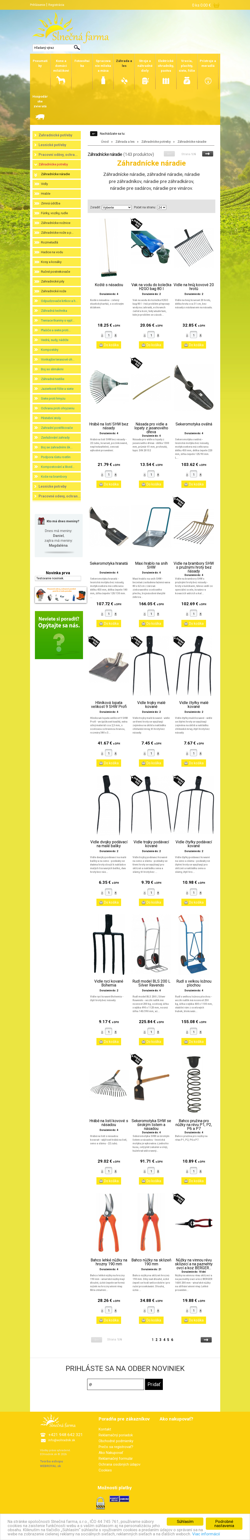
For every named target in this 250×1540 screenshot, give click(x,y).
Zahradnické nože (53, 291)
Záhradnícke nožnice (55, 223)
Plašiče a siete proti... (56, 330)
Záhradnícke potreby (53, 164)
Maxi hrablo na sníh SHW (151, 565)
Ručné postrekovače (55, 271)
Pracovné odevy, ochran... (60, 496)
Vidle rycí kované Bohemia (108, 983)
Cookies (105, 1470)
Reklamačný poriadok (116, 1435)
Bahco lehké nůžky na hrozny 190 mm (109, 1262)
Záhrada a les (125, 141)
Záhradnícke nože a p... (57, 232)
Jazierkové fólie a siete (57, 389)
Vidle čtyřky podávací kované (194, 844)
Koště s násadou (109, 285)
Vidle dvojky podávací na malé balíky (108, 844)
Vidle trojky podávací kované (151, 844)
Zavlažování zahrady (55, 437)
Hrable (45, 193)
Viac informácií (206, 1533)
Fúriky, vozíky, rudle (54, 213)
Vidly (44, 184)
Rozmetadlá (49, 242)
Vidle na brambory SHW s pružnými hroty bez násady (194, 567)
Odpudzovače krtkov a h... (59, 301)
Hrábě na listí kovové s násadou (108, 1123)
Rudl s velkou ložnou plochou (193, 983)
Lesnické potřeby (52, 145)
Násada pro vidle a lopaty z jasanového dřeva (151, 428)
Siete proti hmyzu (53, 398)
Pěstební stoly (51, 418)
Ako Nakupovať (111, 1452)
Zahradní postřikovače (57, 428)
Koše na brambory (54, 476)
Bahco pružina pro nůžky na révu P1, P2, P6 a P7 (194, 1125)
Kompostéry (49, 350)
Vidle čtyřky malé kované (193, 705)
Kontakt (105, 1429)
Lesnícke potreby (52, 486)
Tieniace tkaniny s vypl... (57, 320)
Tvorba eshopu (51, 1461)
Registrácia (56, 5)
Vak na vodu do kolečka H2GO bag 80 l (151, 287)
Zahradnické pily (52, 281)
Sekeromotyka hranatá (109, 563)
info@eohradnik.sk (61, 1440)
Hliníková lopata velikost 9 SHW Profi (109, 705)
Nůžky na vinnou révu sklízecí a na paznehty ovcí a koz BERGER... (194, 1264)
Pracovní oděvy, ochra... (58, 155)
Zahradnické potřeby (55, 135)
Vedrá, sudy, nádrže (54, 340)
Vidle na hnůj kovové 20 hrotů (194, 287)
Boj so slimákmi (52, 369)
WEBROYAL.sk (50, 1466)
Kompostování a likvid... (57, 467)
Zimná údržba (50, 203)
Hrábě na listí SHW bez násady (108, 426)
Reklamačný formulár (116, 1458)
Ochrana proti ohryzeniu (57, 408)
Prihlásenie (37, 5)
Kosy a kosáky (51, 262)
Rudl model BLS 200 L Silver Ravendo (151, 983)
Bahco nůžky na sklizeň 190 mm (151, 1262)
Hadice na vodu (52, 252)
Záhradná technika (54, 310)
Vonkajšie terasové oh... (57, 359)
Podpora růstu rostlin (56, 457)
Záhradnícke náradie (55, 174)
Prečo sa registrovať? (116, 1447)
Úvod (105, 141)
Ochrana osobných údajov (119, 1464)
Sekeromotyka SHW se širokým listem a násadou (151, 1125)
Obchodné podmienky (116, 1441)
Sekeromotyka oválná (194, 424)
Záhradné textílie (52, 379)
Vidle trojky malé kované (151, 705)
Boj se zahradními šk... (57, 447)
